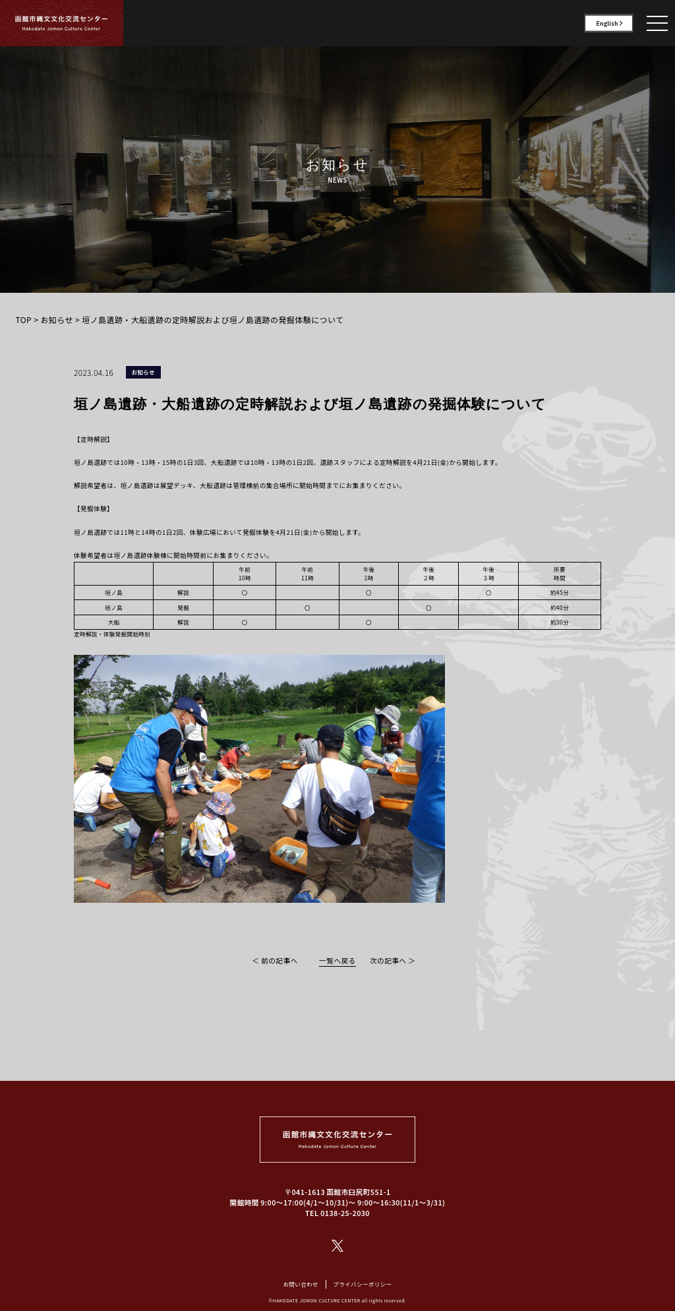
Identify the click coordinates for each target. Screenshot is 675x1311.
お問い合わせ (300, 1284)
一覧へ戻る (337, 960)
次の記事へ (388, 960)
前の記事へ (279, 960)
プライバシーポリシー (362, 1284)
